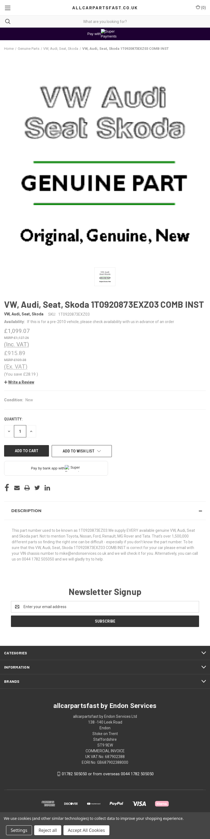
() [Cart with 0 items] (201, 7)
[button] (19, 382)
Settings (19, 830)
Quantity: (13, 419)
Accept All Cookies (86, 830)
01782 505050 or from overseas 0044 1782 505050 (108, 773)
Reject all (48, 830)
